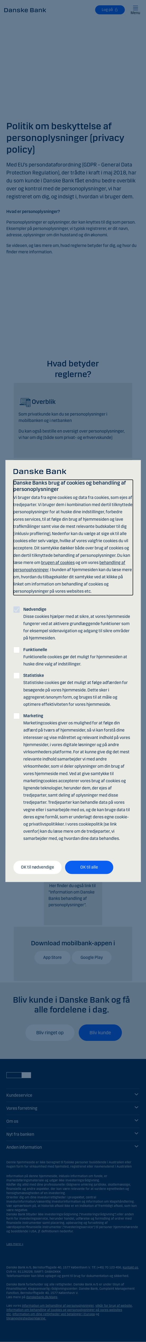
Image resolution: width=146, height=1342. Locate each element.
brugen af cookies (58, 562)
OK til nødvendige (37, 867)
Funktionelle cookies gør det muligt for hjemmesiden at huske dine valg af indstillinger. (75, 656)
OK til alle (89, 867)
